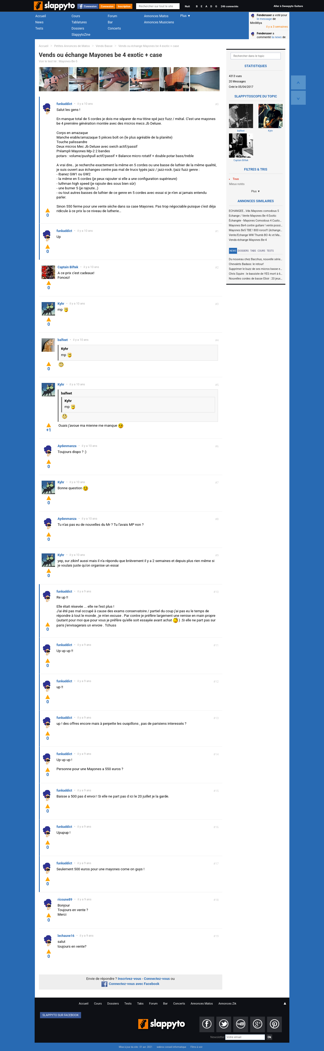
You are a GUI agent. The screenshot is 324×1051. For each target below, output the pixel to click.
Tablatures (79, 22)
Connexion (90, 6)
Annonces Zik (227, 1003)
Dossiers (78, 28)
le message (264, 19)
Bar (110, 22)
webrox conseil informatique (171, 1047)
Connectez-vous (157, 979)
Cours (76, 16)
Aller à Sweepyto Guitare (288, 6)
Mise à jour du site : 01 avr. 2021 (135, 1047)
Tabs (253, 250)
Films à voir (196, 1047)
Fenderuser (264, 15)
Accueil (40, 16)
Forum (112, 16)
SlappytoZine (81, 35)
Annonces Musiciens (159, 22)
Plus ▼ (255, 191)
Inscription (124, 6)
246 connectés (229, 6)
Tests (39, 28)
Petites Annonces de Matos (72, 46)
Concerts (114, 28)
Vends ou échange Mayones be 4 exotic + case (148, 46)
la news (277, 37)
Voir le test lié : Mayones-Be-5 (58, 61)
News (39, 22)
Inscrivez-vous (129, 979)
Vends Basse (104, 46)
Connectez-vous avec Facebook (130, 984)
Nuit (187, 6)
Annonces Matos (156, 16)
